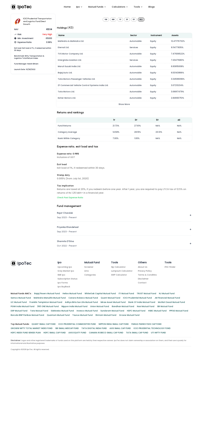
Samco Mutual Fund (21, 365)
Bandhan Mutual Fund (123, 373)
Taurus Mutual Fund (82, 382)
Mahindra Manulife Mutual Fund (50, 365)
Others (142, 330)
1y (120, 87)
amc (86, 338)
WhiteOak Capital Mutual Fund (100, 361)
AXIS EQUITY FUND (77, 400)
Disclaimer (143, 346)
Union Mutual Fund (99, 373)
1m (106, 87)
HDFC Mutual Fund (136, 378)
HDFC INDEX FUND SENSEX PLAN (26, 400)
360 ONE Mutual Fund (48, 373)
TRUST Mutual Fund (146, 361)
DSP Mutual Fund (19, 378)
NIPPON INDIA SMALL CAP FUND (114, 391)
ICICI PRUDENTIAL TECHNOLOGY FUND (152, 395)
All (141, 87)
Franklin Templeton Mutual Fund (45, 369)
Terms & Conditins (147, 342)
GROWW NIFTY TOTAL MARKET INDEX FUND (31, 395)
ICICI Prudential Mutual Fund (137, 365)
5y (134, 87)
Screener (88, 334)
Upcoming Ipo (65, 334)
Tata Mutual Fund (39, 378)
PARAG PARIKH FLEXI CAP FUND (146, 391)
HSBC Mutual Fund (157, 378)
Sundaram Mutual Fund (112, 378)
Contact (142, 350)
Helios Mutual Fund (72, 361)
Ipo (59, 330)
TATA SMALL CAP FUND (137, 400)
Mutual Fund (92, 330)
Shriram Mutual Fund (105, 382)
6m (113, 87)
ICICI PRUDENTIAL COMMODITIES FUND (77, 391)
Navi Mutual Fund (145, 373)
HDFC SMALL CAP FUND (54, 400)
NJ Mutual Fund (167, 361)
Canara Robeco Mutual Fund (83, 365)
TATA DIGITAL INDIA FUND (94, 395)
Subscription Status (67, 346)
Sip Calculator (118, 334)
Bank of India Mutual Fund (141, 369)
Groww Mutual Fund (129, 382)
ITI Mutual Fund (126, 361)
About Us (142, 334)
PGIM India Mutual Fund (22, 373)
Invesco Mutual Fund (87, 378)
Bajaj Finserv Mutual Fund (47, 361)
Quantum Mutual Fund (58, 382)
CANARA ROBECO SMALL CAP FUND (106, 400)
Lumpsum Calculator (122, 338)
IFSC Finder (170, 334)
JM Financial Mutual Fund (167, 365)
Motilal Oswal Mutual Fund (171, 369)
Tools (114, 330)
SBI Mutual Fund (165, 373)
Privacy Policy (145, 338)
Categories (90, 342)
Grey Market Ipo (66, 338)
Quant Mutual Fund (110, 365)
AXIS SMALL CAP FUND (120, 395)
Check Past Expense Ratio (70, 265)
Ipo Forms (63, 350)
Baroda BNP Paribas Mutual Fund (27, 382)
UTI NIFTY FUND (158, 400)
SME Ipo (61, 342)
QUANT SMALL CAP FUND (44, 391)
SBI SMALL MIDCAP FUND (67, 395)
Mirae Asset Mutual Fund (113, 369)
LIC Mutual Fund (19, 369)
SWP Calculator (119, 342)
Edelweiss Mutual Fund (62, 378)
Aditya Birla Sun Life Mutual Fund (81, 369)
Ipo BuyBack (64, 354)
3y (127, 87)
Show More (124, 171)
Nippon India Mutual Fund (74, 373)
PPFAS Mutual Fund (178, 378)
